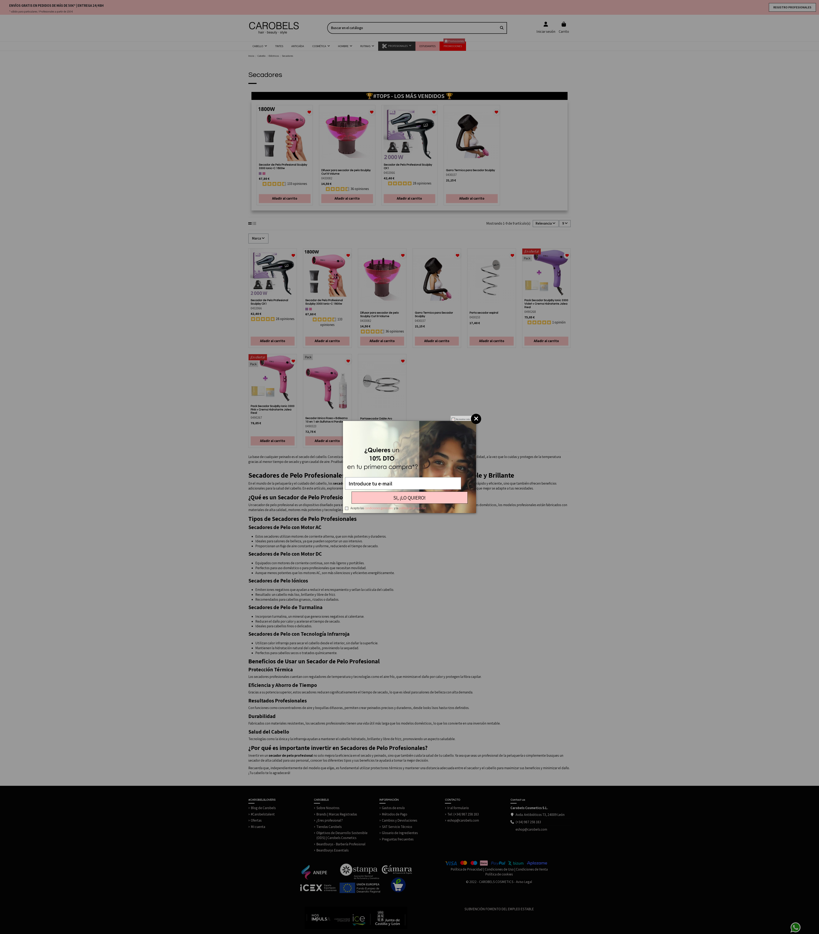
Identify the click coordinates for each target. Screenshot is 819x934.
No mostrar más (463, 419)
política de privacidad (412, 508)
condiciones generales (378, 508)
